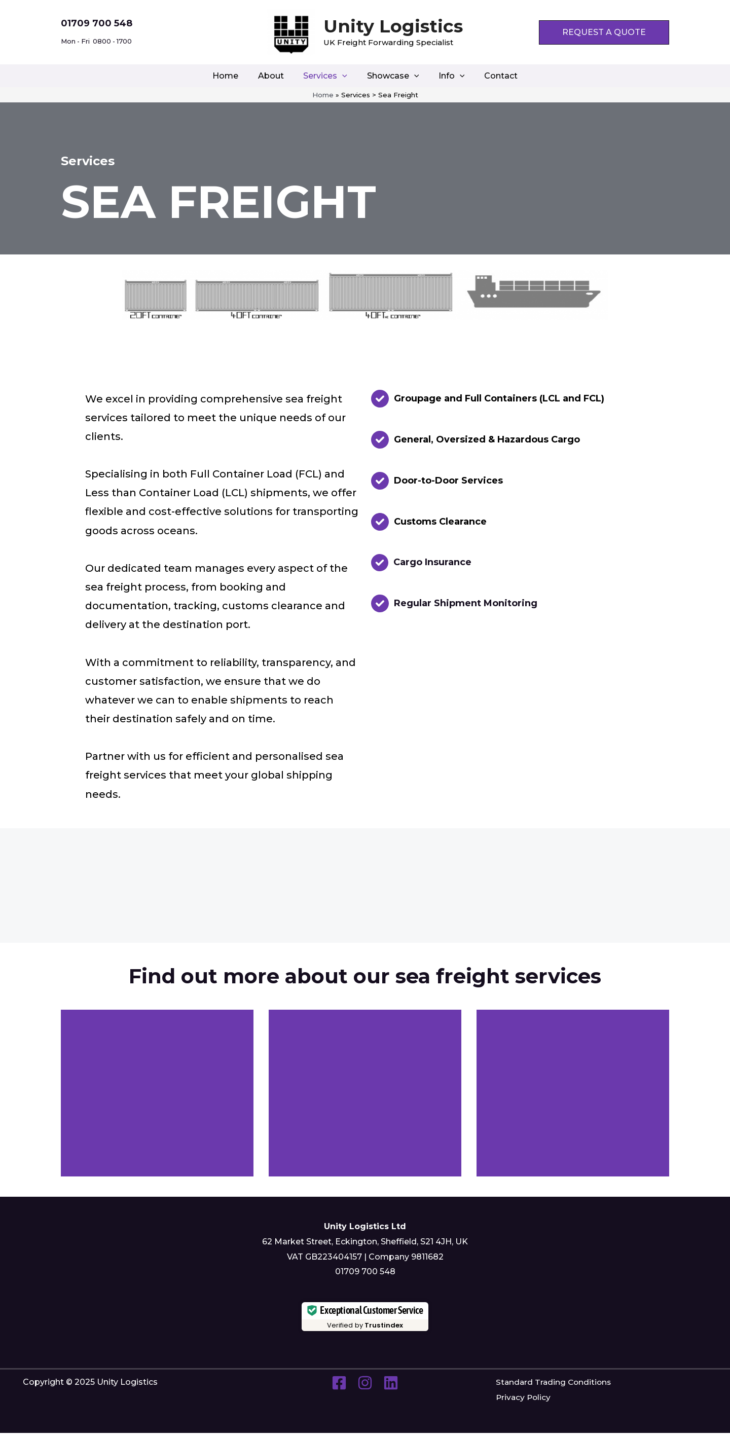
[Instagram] (365, 1388)
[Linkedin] (390, 1388)
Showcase (391, 75)
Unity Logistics (393, 26)
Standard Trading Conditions (555, 1387)
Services (327, 75)
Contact (492, 76)
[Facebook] (339, 1388)
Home (234, 76)
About (276, 76)
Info (446, 75)
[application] (344, 75)
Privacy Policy (524, 1403)
